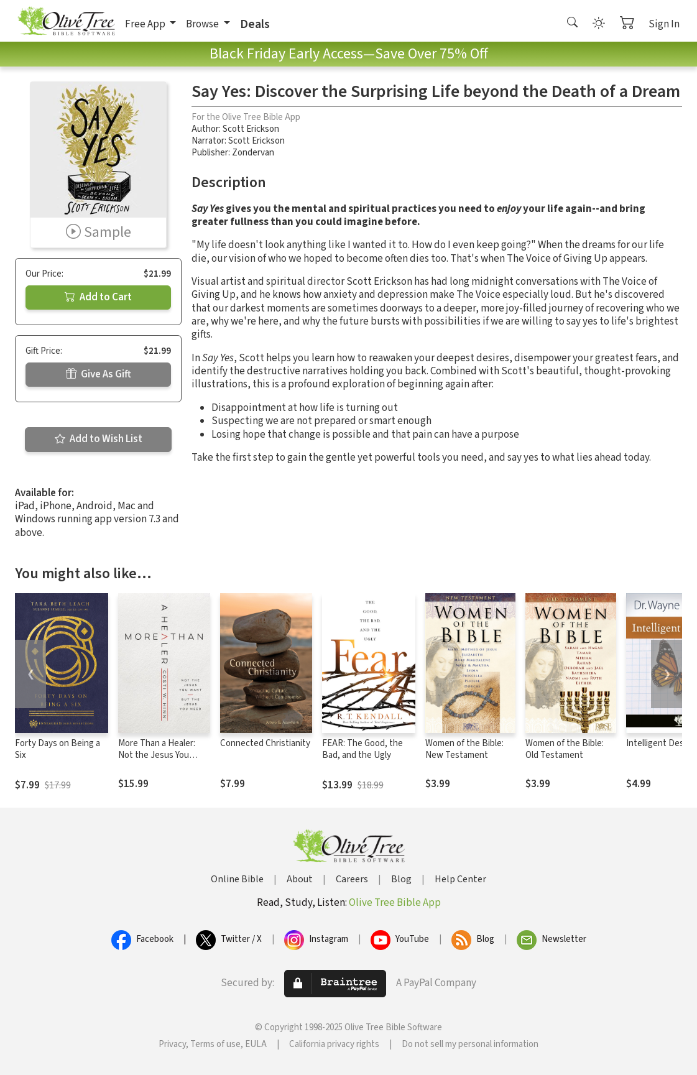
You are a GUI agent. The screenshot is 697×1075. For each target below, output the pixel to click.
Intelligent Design (661, 743)
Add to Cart (98, 297)
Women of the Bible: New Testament (464, 749)
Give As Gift (98, 374)
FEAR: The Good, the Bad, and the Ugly (362, 749)
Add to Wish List (98, 438)
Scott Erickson (251, 129)
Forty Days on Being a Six (57, 749)
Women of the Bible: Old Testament (564, 749)
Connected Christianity (265, 743)
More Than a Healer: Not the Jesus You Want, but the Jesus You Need (157, 761)
